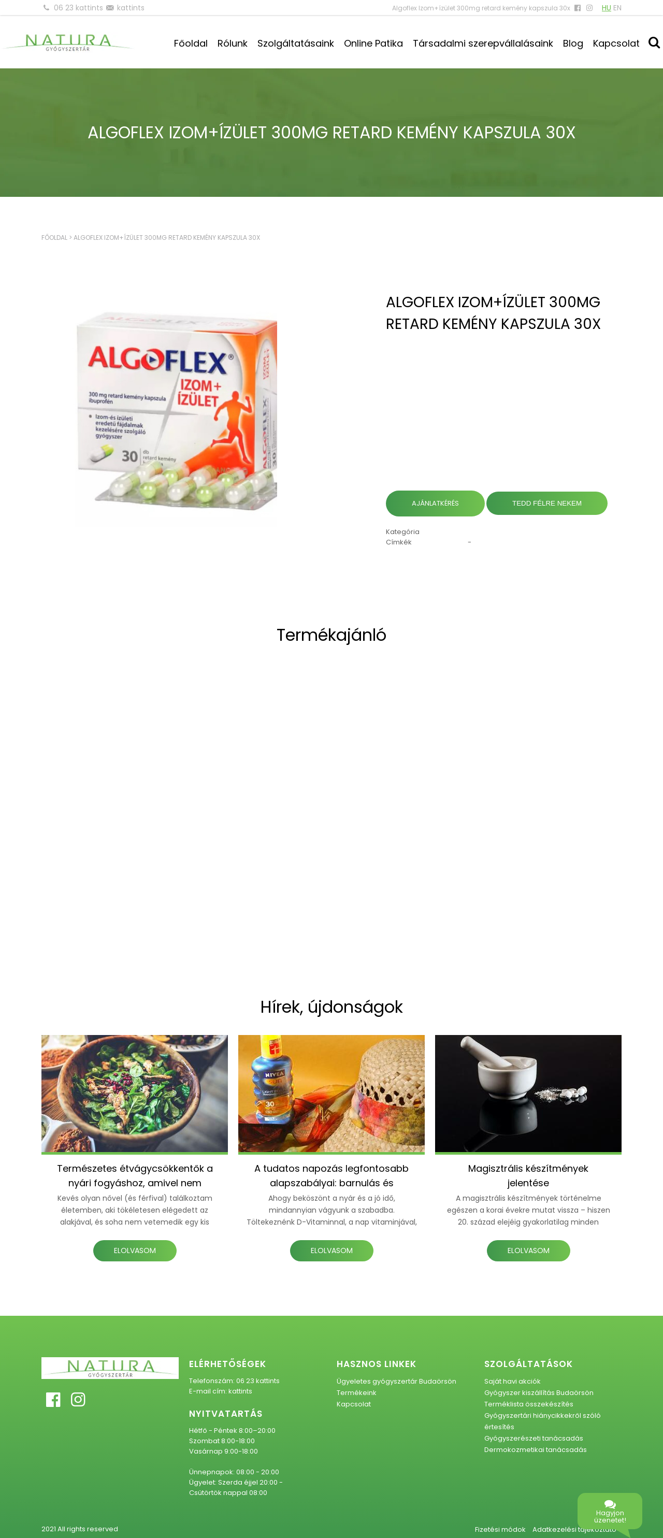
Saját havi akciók (512, 1381)
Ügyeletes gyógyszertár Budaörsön (396, 1381)
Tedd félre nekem (547, 503)
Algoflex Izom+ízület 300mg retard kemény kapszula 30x (167, 237)
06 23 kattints (78, 8)
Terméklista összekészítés (528, 1404)
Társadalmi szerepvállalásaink (483, 43)
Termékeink (357, 1393)
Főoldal (191, 43)
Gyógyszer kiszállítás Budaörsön (539, 1393)
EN (617, 8)
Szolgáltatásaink (295, 43)
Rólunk (233, 43)
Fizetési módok (500, 1529)
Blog (573, 43)
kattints (131, 8)
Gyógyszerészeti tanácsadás (533, 1438)
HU (606, 8)
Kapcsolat (616, 43)
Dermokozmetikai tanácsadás (535, 1450)
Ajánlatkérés (435, 503)
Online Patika (373, 43)
